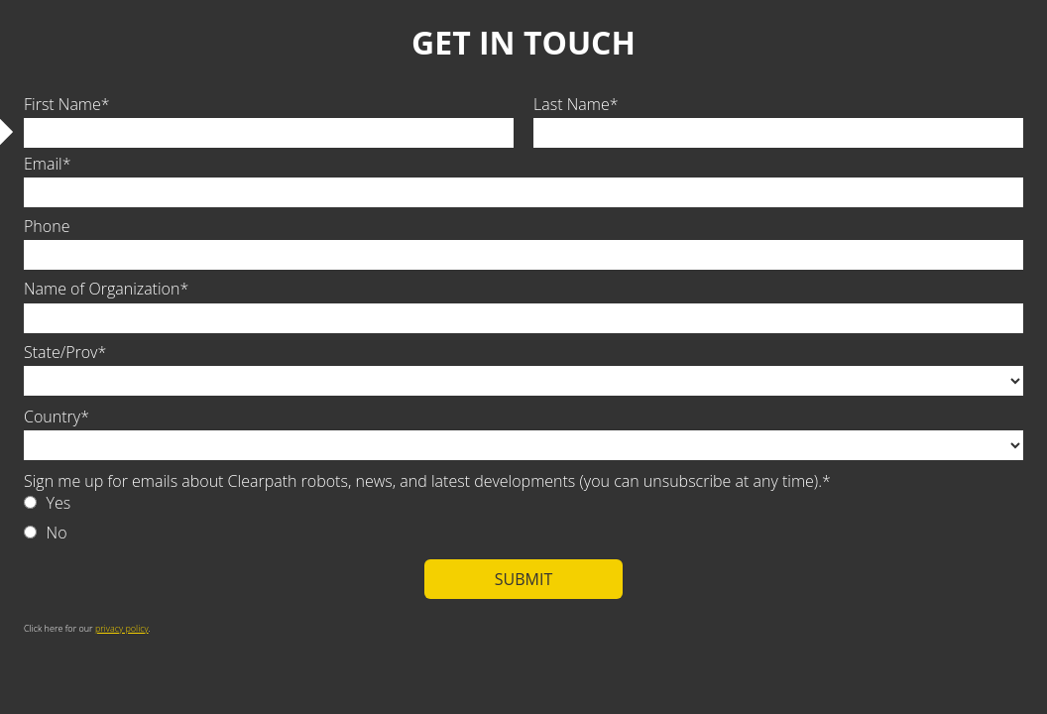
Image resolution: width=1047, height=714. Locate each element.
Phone (46, 226)
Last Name (571, 104)
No (57, 532)
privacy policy (122, 628)
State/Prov (60, 352)
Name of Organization (101, 288)
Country (52, 416)
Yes (59, 503)
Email (43, 164)
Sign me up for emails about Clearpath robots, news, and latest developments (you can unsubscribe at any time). (423, 481)
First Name (62, 104)
